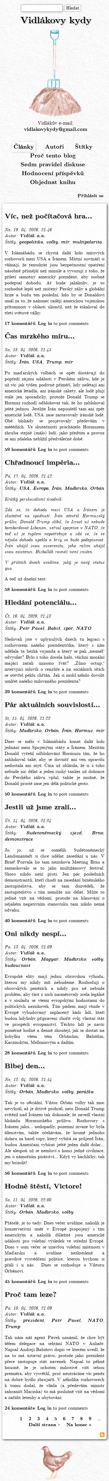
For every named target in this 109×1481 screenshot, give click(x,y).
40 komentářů (20, 921)
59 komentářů (20, 450)
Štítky (83, 147)
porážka (84, 1092)
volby (52, 242)
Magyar (49, 959)
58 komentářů (20, 590)
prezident (33, 1321)
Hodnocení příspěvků (53, 173)
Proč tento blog (53, 156)
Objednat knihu (53, 182)
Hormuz (83, 731)
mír (65, 242)
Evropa (40, 488)
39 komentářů (20, 692)
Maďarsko (75, 488)
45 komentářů (20, 1282)
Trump (53, 362)
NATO (83, 628)
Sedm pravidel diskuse (53, 165)
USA (37, 362)
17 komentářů (20, 324)
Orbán (97, 488)
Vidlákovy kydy (55, 21)
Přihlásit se (90, 196)
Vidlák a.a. (32, 236)
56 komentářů (20, 1173)
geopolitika (31, 242)
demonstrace (19, 839)
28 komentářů (20, 1053)
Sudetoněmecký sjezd (54, 833)
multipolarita (87, 242)
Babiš (53, 628)
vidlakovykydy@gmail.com (55, 129)
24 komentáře (20, 1408)
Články (23, 147)
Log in (45, 324)
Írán (24, 362)
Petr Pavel (31, 628)
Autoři (54, 147)
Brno (97, 833)
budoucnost (17, 966)
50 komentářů (20, 794)
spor (68, 628)
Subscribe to (102, 1434)
